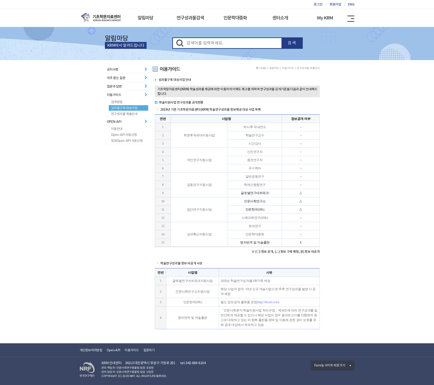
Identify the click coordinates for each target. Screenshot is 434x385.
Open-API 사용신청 (124, 135)
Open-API (113, 350)
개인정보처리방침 (91, 350)
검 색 (292, 42)
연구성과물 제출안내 (124, 114)
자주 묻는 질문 (116, 78)
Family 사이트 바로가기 (329, 365)
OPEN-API (114, 122)
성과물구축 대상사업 (124, 108)
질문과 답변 (114, 86)
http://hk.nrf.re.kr (268, 302)
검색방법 (117, 102)
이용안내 (117, 129)
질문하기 (149, 350)
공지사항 (112, 69)
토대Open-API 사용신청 (127, 141)
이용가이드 (114, 95)
